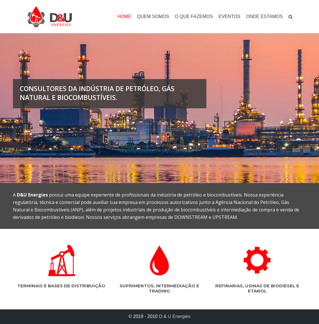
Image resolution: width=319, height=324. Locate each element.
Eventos (229, 16)
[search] (290, 16)
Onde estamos (264, 16)
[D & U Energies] (49, 16)
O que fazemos (194, 16)
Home (124, 16)
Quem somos (153, 16)
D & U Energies (174, 316)
